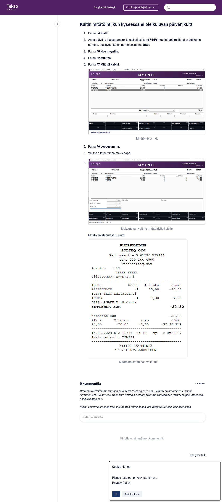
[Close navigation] (57, 24)
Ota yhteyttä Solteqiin (105, 7)
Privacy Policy (121, 483)
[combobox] (190, 7)
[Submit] (168, 7)
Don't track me (131, 494)
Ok (116, 494)
